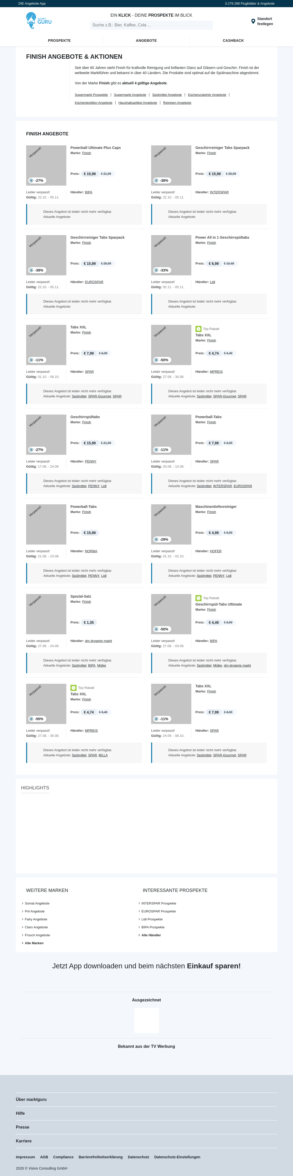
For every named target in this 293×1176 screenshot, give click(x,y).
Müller (101, 665)
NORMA (91, 551)
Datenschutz (138, 1157)
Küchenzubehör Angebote (207, 95)
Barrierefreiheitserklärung (101, 1157)
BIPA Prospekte (152, 927)
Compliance (63, 1157)
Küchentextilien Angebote (93, 103)
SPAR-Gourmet (99, 396)
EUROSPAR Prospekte (158, 911)
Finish (86, 153)
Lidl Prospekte (151, 919)
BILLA (103, 755)
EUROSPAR (94, 282)
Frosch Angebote (37, 935)
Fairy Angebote (36, 919)
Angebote (146, 40)
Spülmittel (79, 396)
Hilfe (20, 1113)
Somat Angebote (37, 903)
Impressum (25, 1157)
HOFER (216, 551)
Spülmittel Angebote (167, 95)
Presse (22, 1127)
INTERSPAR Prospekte (158, 903)
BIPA (88, 192)
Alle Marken (34, 943)
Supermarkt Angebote (130, 95)
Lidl (212, 282)
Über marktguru (31, 1099)
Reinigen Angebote (177, 103)
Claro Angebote (36, 927)
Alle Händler (151, 935)
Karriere (24, 1141)
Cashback (233, 40)
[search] (151, 25)
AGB (44, 1157)
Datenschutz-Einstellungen (177, 1157)
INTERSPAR (219, 192)
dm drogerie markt (98, 641)
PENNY (91, 461)
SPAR (89, 372)
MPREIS (216, 372)
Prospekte (59, 40)
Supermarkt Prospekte (91, 95)
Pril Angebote (35, 911)
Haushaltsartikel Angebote (137, 103)
